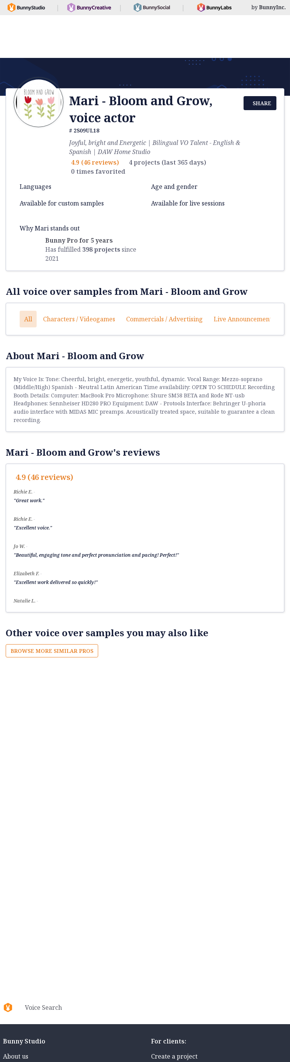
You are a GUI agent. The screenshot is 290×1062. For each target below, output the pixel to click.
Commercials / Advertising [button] (164, 319)
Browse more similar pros (52, 650)
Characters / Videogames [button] (79, 319)
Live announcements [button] (244, 319)
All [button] (28, 319)
